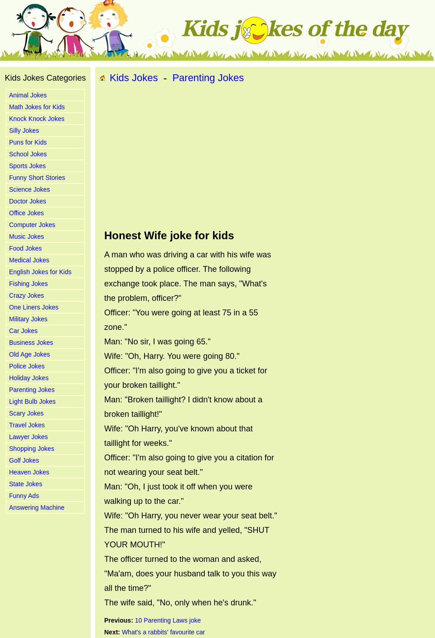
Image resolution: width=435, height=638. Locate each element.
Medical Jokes (29, 260)
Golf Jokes (24, 460)
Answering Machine (36, 507)
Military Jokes (28, 319)
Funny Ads (24, 495)
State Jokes (25, 484)
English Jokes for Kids (40, 272)
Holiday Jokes (28, 378)
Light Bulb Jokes (32, 401)
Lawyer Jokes (28, 436)
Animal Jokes (28, 95)
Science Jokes (29, 189)
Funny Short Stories (37, 177)
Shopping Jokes (31, 448)
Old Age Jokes (29, 354)
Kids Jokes (134, 77)
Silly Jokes (24, 130)
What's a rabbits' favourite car (163, 632)
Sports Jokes (27, 165)
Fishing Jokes (28, 283)
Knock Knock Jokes (36, 118)
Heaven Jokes (29, 472)
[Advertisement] (224, 156)
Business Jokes (31, 342)
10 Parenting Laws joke (168, 620)
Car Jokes (23, 330)
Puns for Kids (28, 142)
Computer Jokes (32, 224)
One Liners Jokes (33, 307)
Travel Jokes (27, 425)
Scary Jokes (26, 413)
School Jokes (28, 154)
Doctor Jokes (27, 201)
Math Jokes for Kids (37, 107)
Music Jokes (26, 236)
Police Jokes (27, 366)
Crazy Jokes (26, 295)
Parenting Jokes (31, 389)
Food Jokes (25, 248)
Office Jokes (26, 213)
